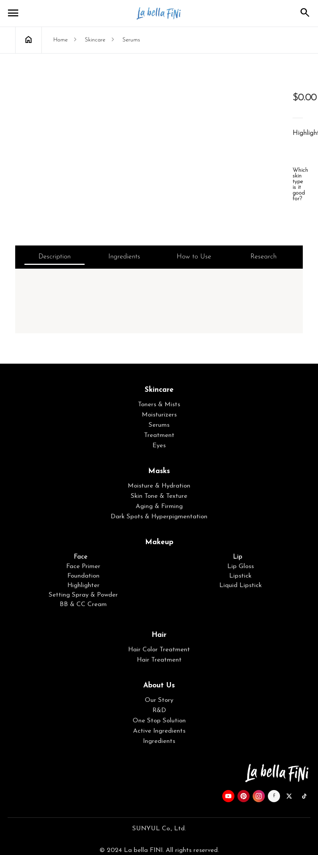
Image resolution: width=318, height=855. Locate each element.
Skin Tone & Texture (159, 496)
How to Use (194, 256)
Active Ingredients (159, 731)
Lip (237, 557)
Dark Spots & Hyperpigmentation (159, 516)
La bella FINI (159, 13)
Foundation (83, 576)
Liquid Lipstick (240, 585)
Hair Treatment (159, 660)
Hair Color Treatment (159, 649)
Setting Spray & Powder (83, 595)
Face (80, 557)
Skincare (159, 390)
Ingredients (124, 256)
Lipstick (240, 576)
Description (54, 256)
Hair (159, 635)
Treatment (159, 435)
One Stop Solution (159, 720)
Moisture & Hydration (159, 486)
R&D (159, 710)
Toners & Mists (159, 404)
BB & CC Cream (83, 604)
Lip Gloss (240, 566)
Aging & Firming (159, 506)
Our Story (159, 700)
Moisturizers (159, 415)
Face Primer (83, 566)
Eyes (159, 445)
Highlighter (83, 585)
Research (263, 256)
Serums (159, 425)
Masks (159, 471)
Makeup (159, 542)
